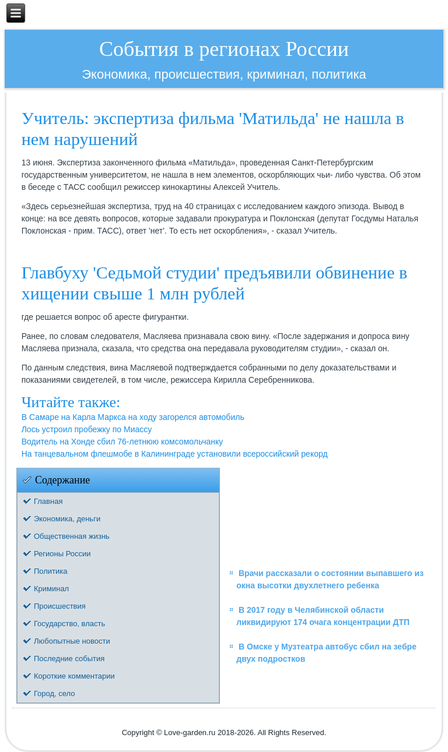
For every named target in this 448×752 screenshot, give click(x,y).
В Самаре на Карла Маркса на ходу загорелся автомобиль (133, 417)
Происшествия (60, 606)
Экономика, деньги (67, 518)
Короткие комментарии (74, 676)
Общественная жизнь (72, 536)
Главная (48, 501)
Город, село (54, 693)
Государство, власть (69, 623)
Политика (51, 571)
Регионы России (62, 553)
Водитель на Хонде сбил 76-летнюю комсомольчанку (122, 441)
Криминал (51, 588)
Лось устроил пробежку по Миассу (87, 429)
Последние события (69, 658)
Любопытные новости (72, 641)
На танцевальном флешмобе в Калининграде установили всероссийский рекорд (175, 453)
